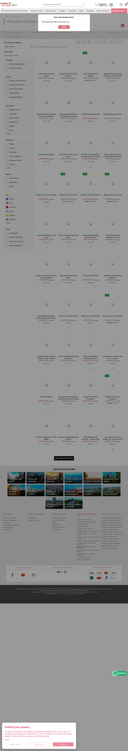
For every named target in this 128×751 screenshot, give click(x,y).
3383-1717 (103, 5)
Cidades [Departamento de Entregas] (62, 11)
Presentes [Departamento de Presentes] (72, 11)
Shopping (90, 11)
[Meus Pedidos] (121, 4)
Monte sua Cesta (103, 11)
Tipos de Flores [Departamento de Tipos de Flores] (50, 11)
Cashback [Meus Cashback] (111, 5)
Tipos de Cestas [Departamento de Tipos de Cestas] (36, 11)
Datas (81, 11)
